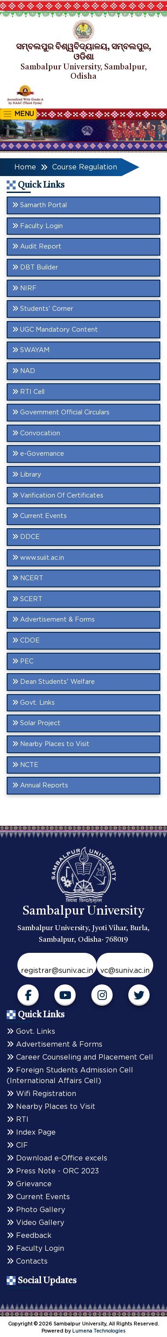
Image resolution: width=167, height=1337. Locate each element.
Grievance (29, 1184)
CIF (17, 1145)
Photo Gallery (36, 1209)
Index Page (31, 1132)
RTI (18, 1119)
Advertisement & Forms (54, 1044)
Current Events (38, 1196)
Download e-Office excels (57, 1158)
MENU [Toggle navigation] (18, 114)
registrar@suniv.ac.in (57, 970)
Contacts (27, 1261)
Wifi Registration (41, 1093)
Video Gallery (35, 1222)
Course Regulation (84, 167)
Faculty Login (35, 1248)
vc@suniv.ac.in (125, 970)
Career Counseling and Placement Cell (80, 1057)
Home (25, 167)
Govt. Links (31, 1031)
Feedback (29, 1235)
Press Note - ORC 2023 (53, 1171)
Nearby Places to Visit (51, 1106)
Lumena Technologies (99, 1331)
